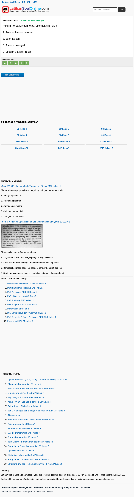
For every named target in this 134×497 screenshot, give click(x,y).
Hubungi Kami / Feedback (31, 487)
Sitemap (75, 487)
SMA (35, 2)
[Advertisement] (67, 98)
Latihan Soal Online (11, 2)
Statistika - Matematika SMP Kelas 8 (26, 455)
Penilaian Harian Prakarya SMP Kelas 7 (25, 288)
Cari (121, 10)
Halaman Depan (9, 487)
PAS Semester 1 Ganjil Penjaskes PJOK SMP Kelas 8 (31, 317)
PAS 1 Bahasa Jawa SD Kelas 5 (21, 296)
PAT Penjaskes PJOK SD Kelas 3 (22, 292)
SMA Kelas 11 (64, 148)
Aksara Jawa (14, 415)
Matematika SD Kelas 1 (18, 309)
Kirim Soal (49, 487)
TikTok (50, 491)
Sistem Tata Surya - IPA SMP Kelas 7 (26, 393)
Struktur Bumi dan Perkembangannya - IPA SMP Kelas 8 (35, 464)
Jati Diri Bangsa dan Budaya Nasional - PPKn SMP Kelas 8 (36, 410)
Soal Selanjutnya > (13, 75)
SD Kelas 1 (22, 129)
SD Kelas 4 (22, 135)
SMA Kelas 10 (21, 148)
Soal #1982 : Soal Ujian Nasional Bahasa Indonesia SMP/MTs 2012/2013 (36, 222)
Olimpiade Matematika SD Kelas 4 (24, 384)
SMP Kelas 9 (106, 141)
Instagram (27, 491)
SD (23, 2)
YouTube (41, 491)
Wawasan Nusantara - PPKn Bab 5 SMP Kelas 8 (31, 419)
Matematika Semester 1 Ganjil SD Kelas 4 (26, 283)
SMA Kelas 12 (106, 148)
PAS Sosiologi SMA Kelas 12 (20, 300)
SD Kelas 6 (106, 135)
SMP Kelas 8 (64, 141)
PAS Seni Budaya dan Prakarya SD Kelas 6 (26, 313)
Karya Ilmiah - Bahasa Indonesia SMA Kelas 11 (31, 401)
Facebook (16, 491)
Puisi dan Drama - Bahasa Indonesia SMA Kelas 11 (33, 388)
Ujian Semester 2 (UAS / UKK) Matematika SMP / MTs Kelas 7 (38, 379)
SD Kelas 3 (106, 129)
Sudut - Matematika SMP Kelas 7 (24, 433)
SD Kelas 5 (64, 135)
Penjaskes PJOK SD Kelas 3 (20, 321)
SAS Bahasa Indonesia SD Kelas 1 (24, 428)
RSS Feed (85, 487)
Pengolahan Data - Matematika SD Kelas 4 (28, 459)
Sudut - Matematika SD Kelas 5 (23, 437)
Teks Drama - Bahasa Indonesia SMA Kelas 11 (30, 441)
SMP (29, 2)
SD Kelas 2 (64, 129)
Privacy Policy (62, 487)
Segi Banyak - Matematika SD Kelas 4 (26, 397)
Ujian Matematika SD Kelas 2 (22, 450)
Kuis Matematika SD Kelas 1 (21, 424)
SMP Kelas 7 (22, 141)
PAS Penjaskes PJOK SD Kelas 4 (22, 304)
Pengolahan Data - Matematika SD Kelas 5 (28, 446)
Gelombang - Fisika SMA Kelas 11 (24, 406)
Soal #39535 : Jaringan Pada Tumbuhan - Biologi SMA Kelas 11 (31, 186)
